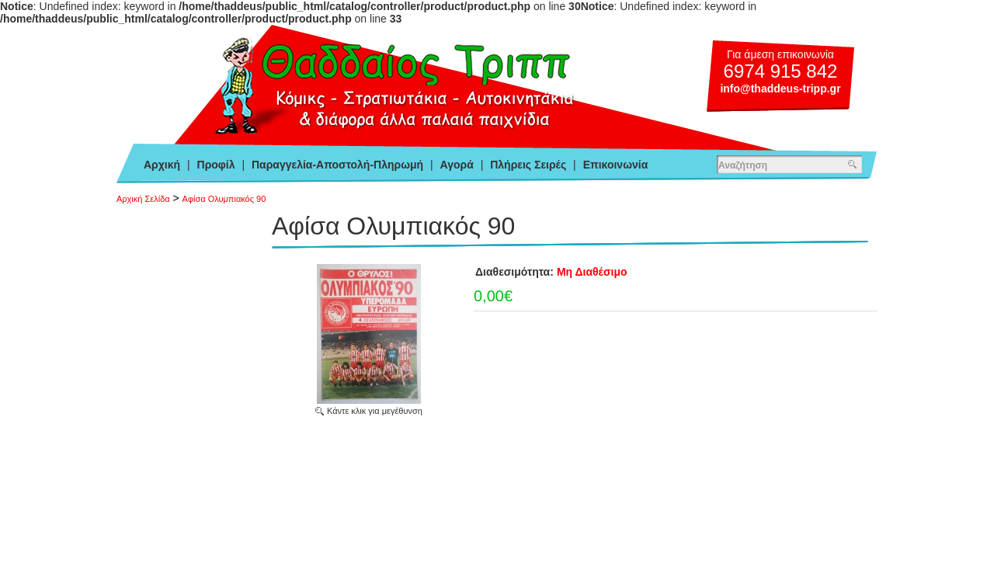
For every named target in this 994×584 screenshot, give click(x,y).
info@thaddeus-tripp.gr (780, 88)
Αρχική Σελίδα (143, 198)
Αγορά (457, 164)
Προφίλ (216, 164)
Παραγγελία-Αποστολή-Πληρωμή (337, 164)
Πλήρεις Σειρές (528, 164)
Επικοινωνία (615, 164)
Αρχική (162, 164)
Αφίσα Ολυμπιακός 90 (224, 198)
